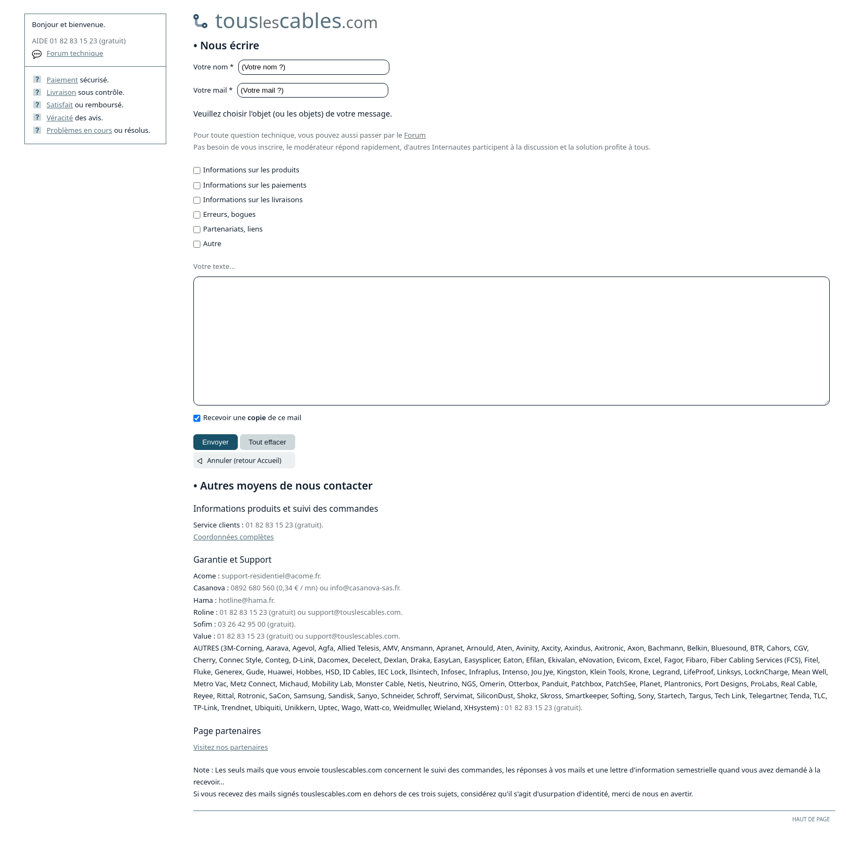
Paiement (62, 80)
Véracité (60, 118)
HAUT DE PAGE (811, 843)
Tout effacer (267, 466)
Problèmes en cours (79, 130)
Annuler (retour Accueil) (244, 485)
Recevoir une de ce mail (252, 442)
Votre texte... (214, 266)
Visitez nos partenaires (230, 771)
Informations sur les (251, 170)
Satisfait (60, 105)
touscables (296, 19)
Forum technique (75, 53)
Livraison (61, 92)
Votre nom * (214, 67)
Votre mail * (214, 90)
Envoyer (215, 466)
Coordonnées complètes (233, 561)
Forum (415, 135)
